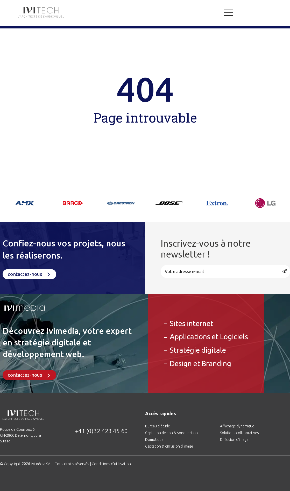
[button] (29, 274)
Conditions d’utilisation (111, 464)
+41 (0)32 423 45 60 (101, 431)
